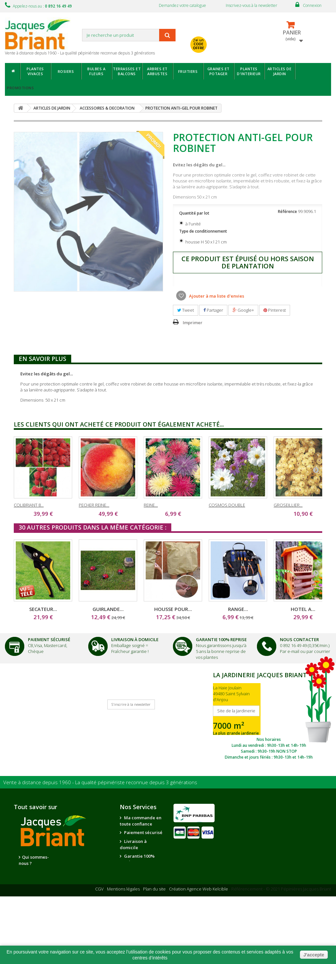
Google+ (243, 310)
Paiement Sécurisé (49, 639)
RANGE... (238, 609)
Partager (213, 310)
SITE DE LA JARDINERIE (268, 714)
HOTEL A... (303, 609)
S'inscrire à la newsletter (131, 704)
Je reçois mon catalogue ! (33, 709)
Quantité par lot (194, 213)
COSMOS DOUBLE (227, 505)
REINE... (151, 505)
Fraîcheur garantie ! (130, 651)
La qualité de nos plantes (34, 884)
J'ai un (198, 44)
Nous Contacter (299, 639)
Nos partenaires (82, 857)
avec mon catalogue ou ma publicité (235, 31)
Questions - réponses (133, 927)
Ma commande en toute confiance (140, 821)
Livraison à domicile (134, 639)
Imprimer (192, 322)
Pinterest (274, 310)
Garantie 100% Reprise (221, 639)
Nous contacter (139, 871)
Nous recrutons (38, 872)
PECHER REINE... (94, 505)
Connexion (312, 5)
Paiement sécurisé (142, 832)
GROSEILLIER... (288, 505)
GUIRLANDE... (108, 609)
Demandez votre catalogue (182, 5)
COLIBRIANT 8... (29, 505)
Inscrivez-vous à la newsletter (251, 5)
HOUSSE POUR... (173, 609)
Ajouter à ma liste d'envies (216, 296)
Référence (287, 211)
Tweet (185, 310)
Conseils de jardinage (134, 912)
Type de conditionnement (203, 231)
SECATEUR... (43, 609)
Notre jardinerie (82, 866)
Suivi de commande (131, 883)
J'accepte (314, 954)
